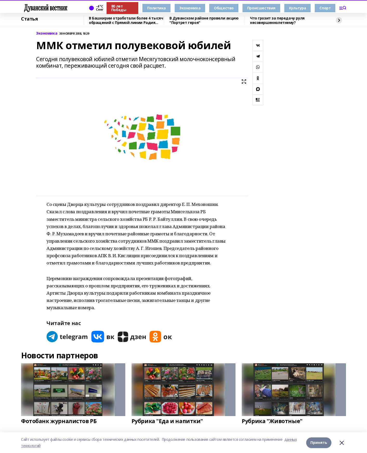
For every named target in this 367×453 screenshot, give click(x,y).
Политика (156, 7)
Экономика (189, 7)
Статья (29, 19)
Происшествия (261, 7)
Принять (318, 442)
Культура (297, 7)
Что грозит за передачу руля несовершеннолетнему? (277, 20)
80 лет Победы (118, 8)
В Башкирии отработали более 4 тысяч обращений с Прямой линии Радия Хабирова (126, 20)
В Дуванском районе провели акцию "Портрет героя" (204, 20)
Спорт (325, 7)
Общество (224, 7)
